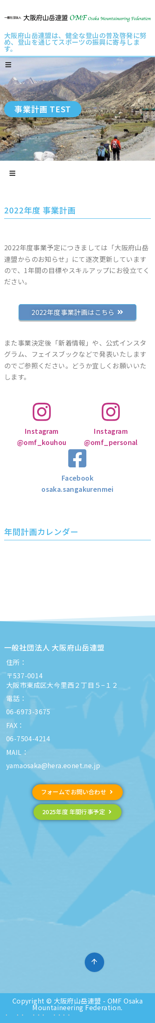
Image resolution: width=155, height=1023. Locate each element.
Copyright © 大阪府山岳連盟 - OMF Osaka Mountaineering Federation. (77, 1004)
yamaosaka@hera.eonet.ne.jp (53, 765)
